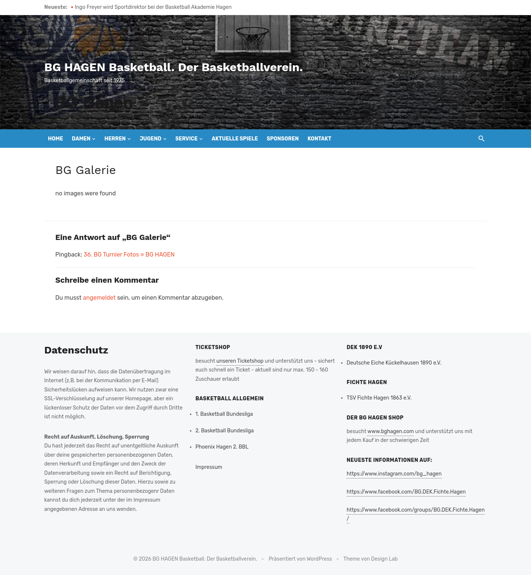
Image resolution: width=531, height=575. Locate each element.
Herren (115, 139)
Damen (81, 139)
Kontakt (320, 139)
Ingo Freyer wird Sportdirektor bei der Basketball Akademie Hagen (153, 7)
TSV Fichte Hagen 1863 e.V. (379, 398)
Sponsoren (283, 139)
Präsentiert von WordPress (300, 559)
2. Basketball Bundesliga (224, 431)
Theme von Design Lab (370, 559)
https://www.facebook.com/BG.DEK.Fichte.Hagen (406, 492)
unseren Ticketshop (240, 361)
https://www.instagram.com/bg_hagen (394, 474)
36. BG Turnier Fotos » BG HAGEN (129, 254)
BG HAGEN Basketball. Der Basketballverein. (173, 67)
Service (186, 139)
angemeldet (99, 297)
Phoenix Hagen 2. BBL (222, 447)
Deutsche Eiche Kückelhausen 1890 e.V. (394, 363)
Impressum (208, 467)
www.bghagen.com (390, 431)
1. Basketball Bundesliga (224, 414)
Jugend (151, 139)
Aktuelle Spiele (235, 139)
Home (55, 139)
